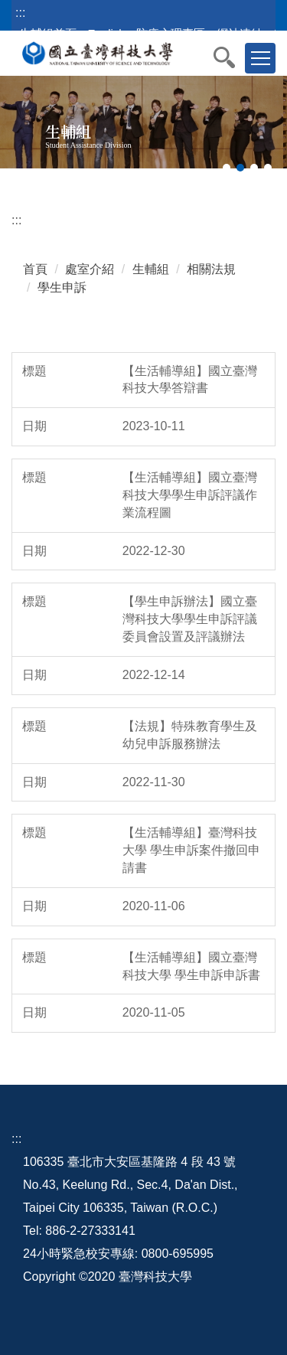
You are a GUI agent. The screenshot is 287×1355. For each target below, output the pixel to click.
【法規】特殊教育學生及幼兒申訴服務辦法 (189, 735)
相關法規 (211, 269)
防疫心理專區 (170, 33)
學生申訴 (62, 287)
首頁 (35, 269)
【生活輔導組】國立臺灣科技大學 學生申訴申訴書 (191, 966)
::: (20, 12)
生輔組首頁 (48, 33)
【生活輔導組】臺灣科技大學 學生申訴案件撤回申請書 (191, 850)
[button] (232, 57)
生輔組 (150, 269)
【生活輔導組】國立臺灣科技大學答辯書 (189, 379)
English (106, 33)
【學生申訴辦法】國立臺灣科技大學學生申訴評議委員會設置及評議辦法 (189, 619)
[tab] (226, 168)
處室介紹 (89, 269)
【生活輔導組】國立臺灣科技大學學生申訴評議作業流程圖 (189, 495)
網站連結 (240, 33)
